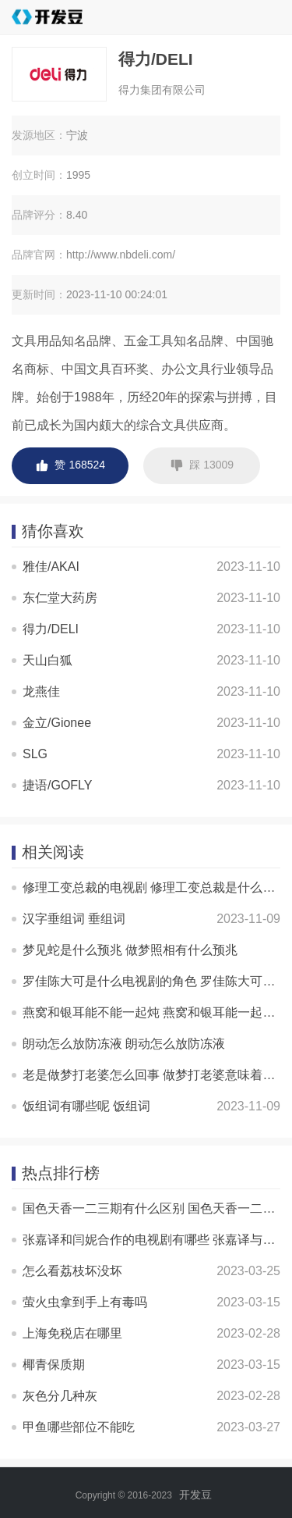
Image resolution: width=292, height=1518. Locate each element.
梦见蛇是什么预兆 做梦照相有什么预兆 (130, 950)
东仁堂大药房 (60, 597)
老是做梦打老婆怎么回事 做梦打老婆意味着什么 (155, 1074)
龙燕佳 (41, 691)
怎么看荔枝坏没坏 (72, 1270)
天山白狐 (47, 660)
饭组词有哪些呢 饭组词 (86, 1106)
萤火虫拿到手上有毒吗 (85, 1302)
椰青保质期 (54, 1364)
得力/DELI (51, 629)
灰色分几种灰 (60, 1395)
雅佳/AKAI (51, 566)
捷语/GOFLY (58, 785)
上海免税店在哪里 (72, 1333)
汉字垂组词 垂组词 (74, 918)
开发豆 (195, 1494)
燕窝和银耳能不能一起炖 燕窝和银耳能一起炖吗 (155, 1012)
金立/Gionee (57, 722)
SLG (35, 754)
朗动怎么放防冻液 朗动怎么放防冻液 (124, 1043)
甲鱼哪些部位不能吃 (79, 1427)
